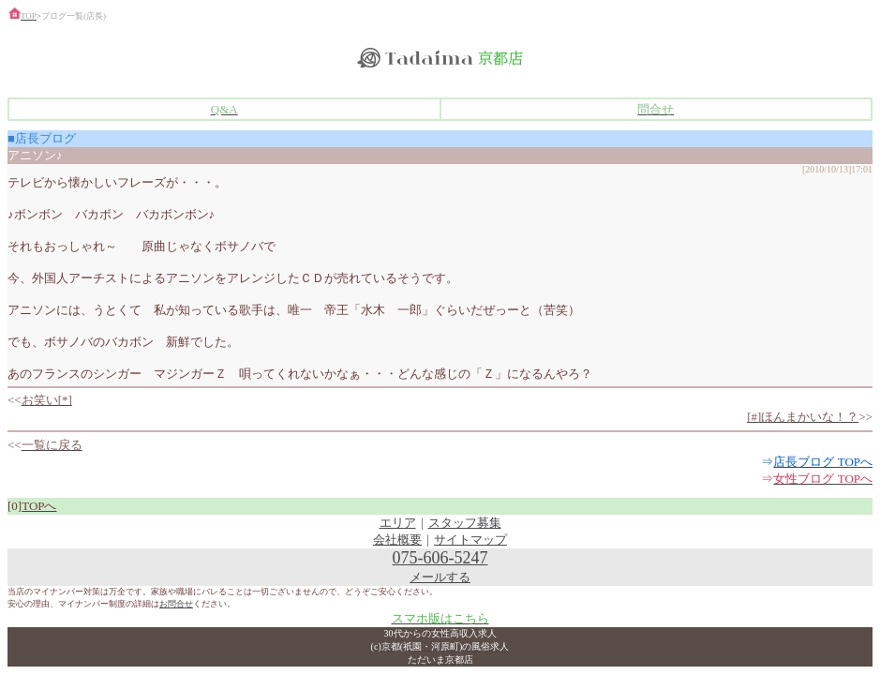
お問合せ (176, 603)
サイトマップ (470, 539)
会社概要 (397, 539)
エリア (398, 523)
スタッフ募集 (464, 523)
